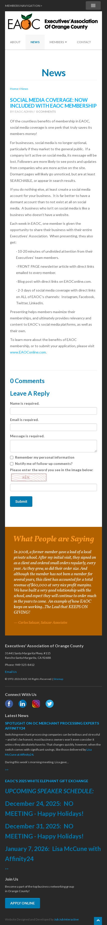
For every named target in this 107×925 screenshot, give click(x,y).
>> (7, 769)
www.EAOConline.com (28, 352)
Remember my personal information (42, 457)
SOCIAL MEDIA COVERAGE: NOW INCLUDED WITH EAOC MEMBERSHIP (53, 103)
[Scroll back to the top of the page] (98, 921)
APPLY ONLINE (22, 903)
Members (58, 42)
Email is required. (24, 419)
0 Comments (46, 111)
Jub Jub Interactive (66, 919)
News (35, 42)
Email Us (11, 672)
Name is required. (24, 403)
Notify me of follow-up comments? (41, 463)
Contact (84, 42)
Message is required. (27, 436)
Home (14, 89)
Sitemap (58, 678)
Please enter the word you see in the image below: (51, 475)
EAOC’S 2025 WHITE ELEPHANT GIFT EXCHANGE (46, 781)
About (15, 42)
